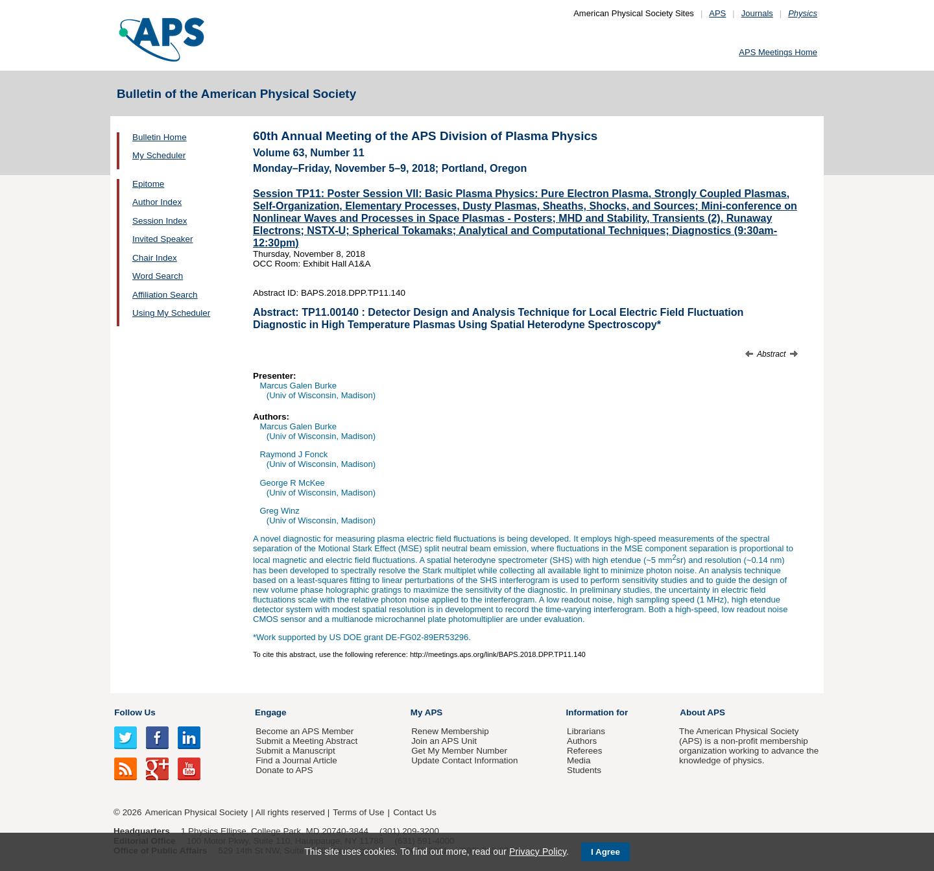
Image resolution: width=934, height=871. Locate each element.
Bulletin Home (159, 137)
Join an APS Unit (444, 741)
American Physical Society (196, 812)
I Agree (605, 852)
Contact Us (414, 812)
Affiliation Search (165, 295)
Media (579, 760)
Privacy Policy (537, 851)
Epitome (148, 184)
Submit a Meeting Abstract (306, 741)
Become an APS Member (304, 731)
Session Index (159, 221)
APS (717, 13)
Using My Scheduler (171, 313)
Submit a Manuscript (295, 751)
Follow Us (134, 712)
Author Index (157, 202)
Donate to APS (284, 770)
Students (584, 770)
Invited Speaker (162, 239)
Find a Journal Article (296, 760)
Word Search (157, 276)
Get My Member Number (459, 751)
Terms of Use (358, 812)
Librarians (586, 731)
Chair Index (154, 258)
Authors (582, 741)
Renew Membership (450, 731)
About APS (702, 712)
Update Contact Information (464, 760)
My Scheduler (159, 155)
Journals (757, 13)
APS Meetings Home (778, 52)
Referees (585, 751)
